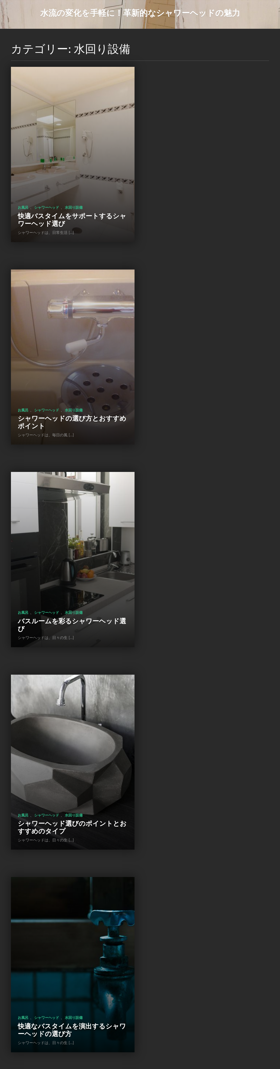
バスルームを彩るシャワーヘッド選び (68, 400)
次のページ (158, 1030)
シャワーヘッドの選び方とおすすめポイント (206, 208)
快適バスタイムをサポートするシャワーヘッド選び (68, 208)
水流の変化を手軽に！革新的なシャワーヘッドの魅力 (140, 13)
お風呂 (23, 196)
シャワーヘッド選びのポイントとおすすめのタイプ (207, 400)
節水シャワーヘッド (74, 972)
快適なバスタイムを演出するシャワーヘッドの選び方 (68, 592)
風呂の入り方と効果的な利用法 (64, 980)
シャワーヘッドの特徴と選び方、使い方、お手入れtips (68, 784)
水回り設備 (74, 196)
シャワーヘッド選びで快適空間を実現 (206, 592)
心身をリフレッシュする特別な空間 (206, 976)
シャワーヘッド (46, 196)
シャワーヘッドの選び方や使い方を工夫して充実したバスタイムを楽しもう (206, 780)
